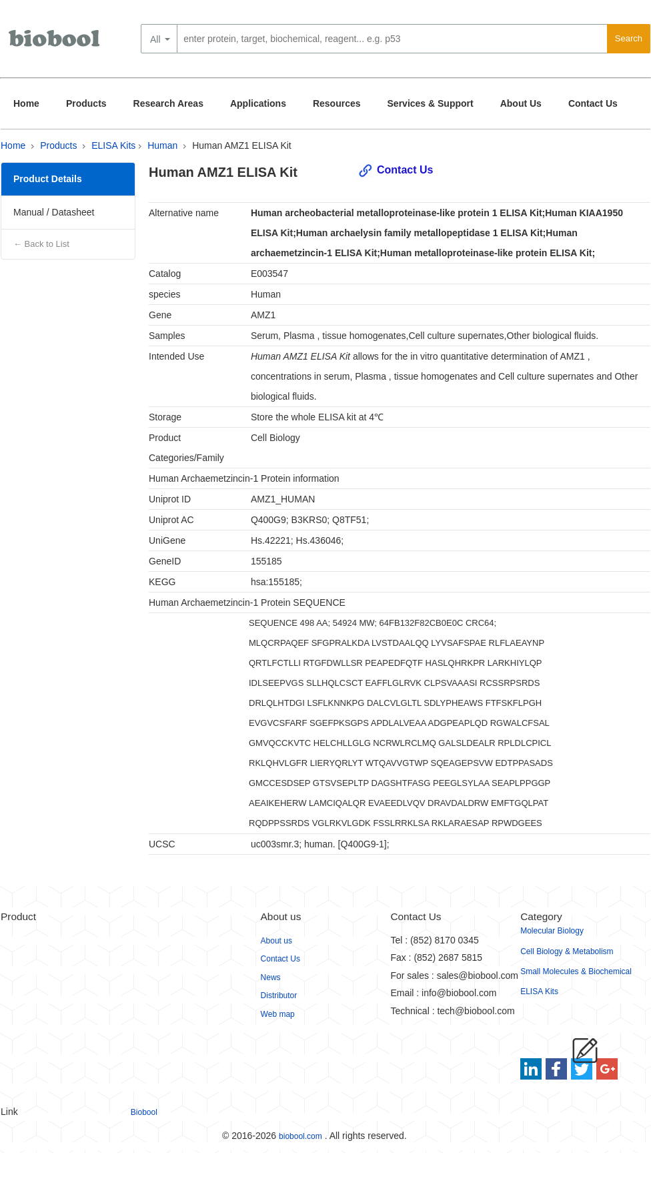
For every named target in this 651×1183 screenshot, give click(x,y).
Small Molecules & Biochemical (576, 971)
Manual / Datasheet (53, 212)
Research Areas (168, 103)
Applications (258, 103)
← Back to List (41, 244)
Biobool (144, 1112)
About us (276, 940)
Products (86, 103)
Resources (337, 103)
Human (162, 145)
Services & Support (431, 103)
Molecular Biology (552, 930)
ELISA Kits (113, 145)
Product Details (47, 178)
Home (26, 103)
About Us (521, 103)
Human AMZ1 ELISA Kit (241, 145)
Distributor (279, 995)
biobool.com (300, 1136)
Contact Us (593, 103)
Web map (278, 1014)
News (271, 977)
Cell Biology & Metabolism (566, 951)
